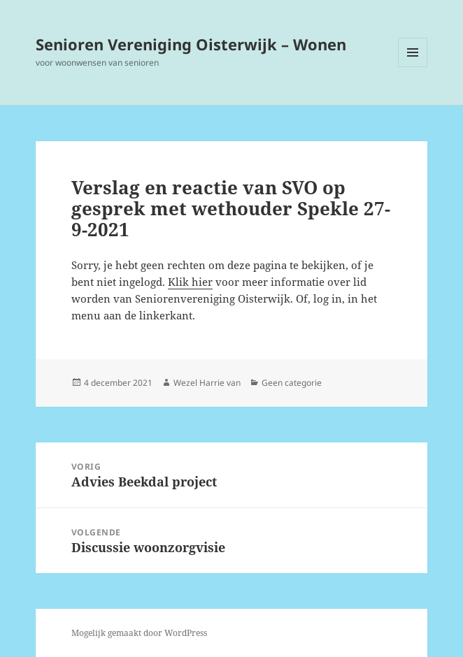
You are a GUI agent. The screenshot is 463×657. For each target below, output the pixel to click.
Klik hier (190, 282)
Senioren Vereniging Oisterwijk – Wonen (191, 44)
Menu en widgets (413, 66)
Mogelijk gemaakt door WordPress (139, 633)
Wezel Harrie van (207, 383)
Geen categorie (292, 383)
